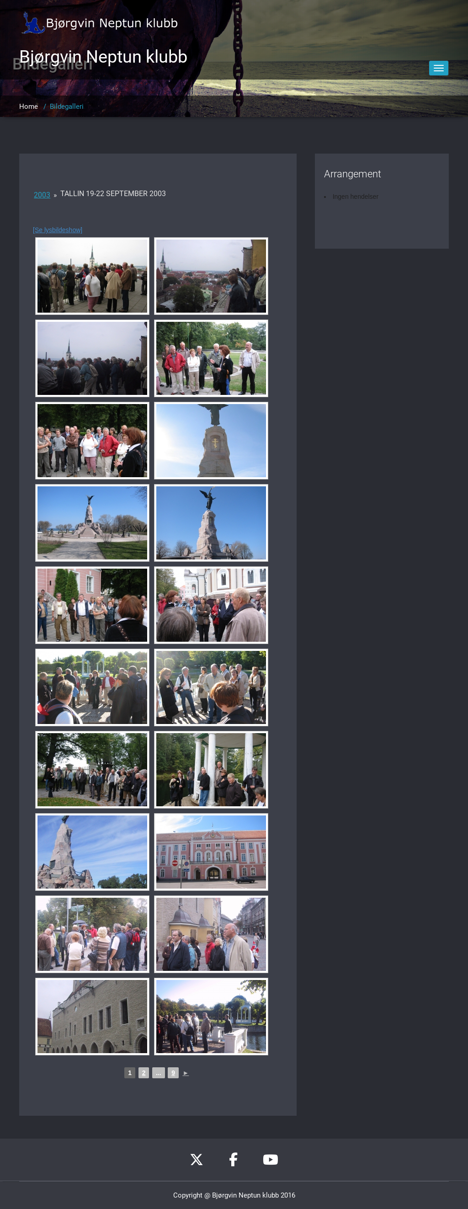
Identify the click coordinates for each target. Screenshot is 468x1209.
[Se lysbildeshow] (57, 230)
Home (28, 106)
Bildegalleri (67, 106)
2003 (42, 195)
